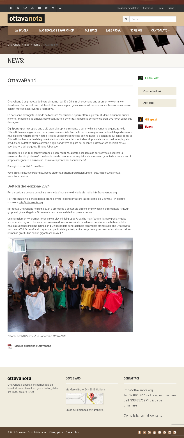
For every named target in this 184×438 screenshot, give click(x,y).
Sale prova (113, 30)
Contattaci (148, 8)
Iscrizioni (136, 30)
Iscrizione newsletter (128, 8)
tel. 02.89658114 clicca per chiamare (150, 395)
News (171, 8)
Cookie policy (72, 432)
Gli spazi (91, 30)
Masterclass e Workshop (57, 30)
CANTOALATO (160, 30)
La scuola (22, 30)
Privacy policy (56, 432)
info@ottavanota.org (138, 390)
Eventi (161, 8)
